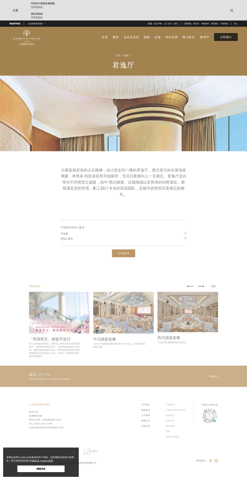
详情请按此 (37, 6)
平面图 (64, 248)
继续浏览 (41, 468)
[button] (37, 23)
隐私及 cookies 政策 (42, 460)
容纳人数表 (66, 253)
